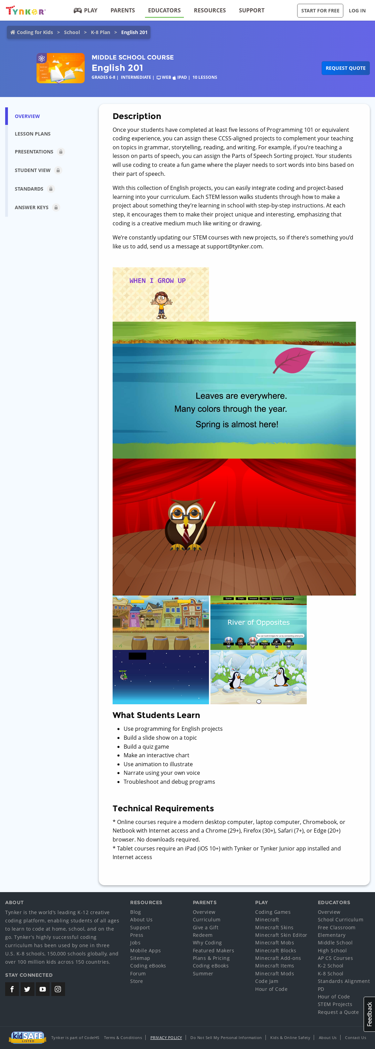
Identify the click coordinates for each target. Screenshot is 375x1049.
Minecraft (267, 919)
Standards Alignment (344, 981)
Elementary (332, 935)
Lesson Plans (33, 133)
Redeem (203, 935)
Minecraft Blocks (275, 950)
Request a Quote (338, 1012)
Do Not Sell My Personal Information (226, 1037)
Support (251, 10)
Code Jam (266, 981)
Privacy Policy (166, 1037)
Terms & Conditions (123, 1037)
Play (86, 10)
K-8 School (331, 973)
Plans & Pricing (211, 958)
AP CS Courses (335, 958)
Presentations (40, 152)
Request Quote (346, 68)
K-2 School (331, 965)
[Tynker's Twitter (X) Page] (27, 989)
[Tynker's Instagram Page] (58, 989)
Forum (138, 973)
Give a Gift (206, 927)
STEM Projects (335, 1004)
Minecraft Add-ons (278, 958)
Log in (357, 10)
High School (332, 950)
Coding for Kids (35, 32)
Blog (135, 912)
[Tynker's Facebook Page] (12, 989)
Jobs (135, 942)
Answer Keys (37, 207)
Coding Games (273, 912)
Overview (27, 116)
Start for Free (320, 10)
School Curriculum (341, 919)
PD (321, 989)
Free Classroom (337, 927)
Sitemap (140, 958)
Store (136, 981)
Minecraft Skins (274, 927)
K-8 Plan (100, 32)
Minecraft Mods (274, 973)
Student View (38, 170)
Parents (123, 10)
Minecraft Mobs (274, 942)
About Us (141, 919)
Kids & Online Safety (290, 1037)
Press (137, 935)
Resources (210, 10)
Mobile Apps (145, 950)
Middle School (335, 942)
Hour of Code (271, 989)
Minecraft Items (274, 965)
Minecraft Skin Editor (281, 935)
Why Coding (207, 942)
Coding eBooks (148, 965)
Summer (203, 973)
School (72, 32)
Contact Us (355, 1037)
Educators (164, 10)
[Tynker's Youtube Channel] (43, 989)
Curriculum (207, 919)
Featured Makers (214, 950)
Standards (35, 189)
